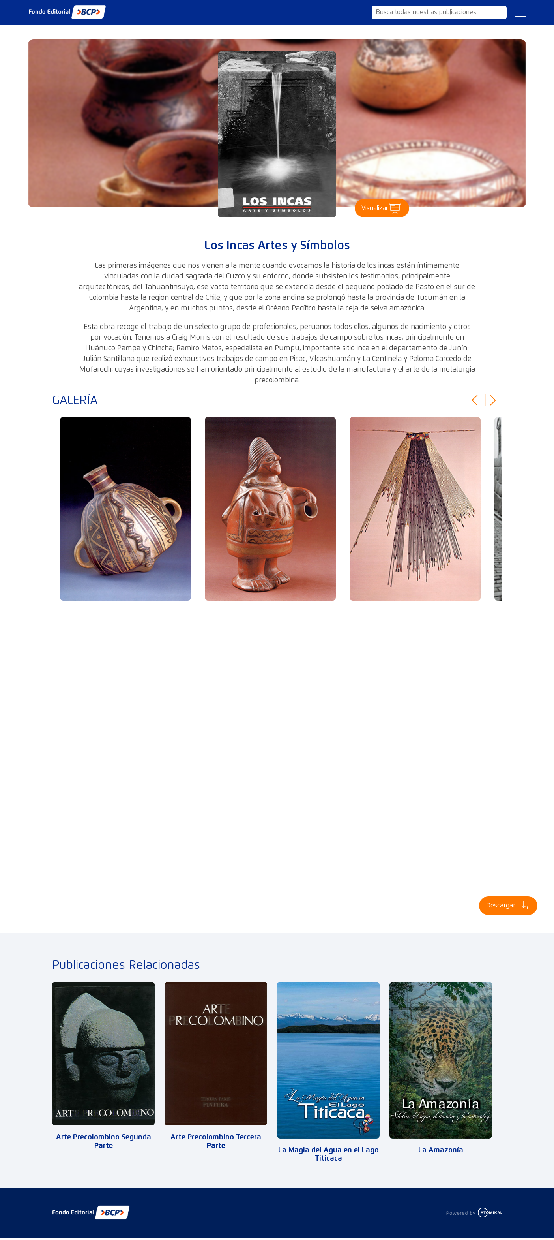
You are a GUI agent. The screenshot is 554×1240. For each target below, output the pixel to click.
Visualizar (370, 206)
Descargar (497, 906)
